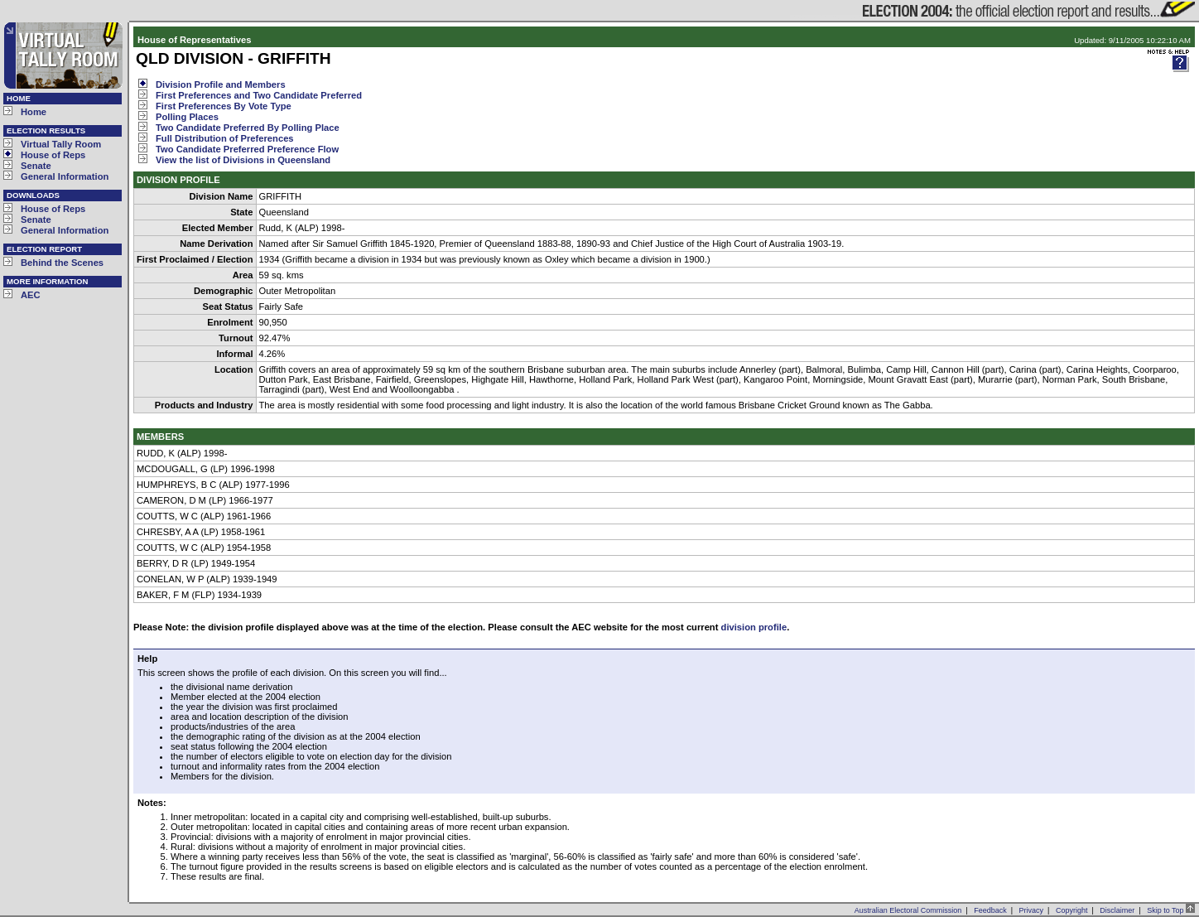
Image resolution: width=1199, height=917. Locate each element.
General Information (64, 176)
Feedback (990, 910)
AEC (31, 295)
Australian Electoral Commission (908, 910)
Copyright (1072, 910)
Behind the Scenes (62, 263)
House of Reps (53, 155)
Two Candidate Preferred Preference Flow (247, 149)
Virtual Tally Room (61, 144)
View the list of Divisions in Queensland (243, 160)
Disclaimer (1117, 910)
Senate (36, 166)
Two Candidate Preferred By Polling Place (247, 128)
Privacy (1031, 910)
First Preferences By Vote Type (223, 106)
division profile (754, 627)
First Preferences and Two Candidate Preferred (259, 95)
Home (33, 112)
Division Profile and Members (221, 84)
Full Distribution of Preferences (225, 138)
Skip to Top (1171, 910)
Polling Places (187, 117)
